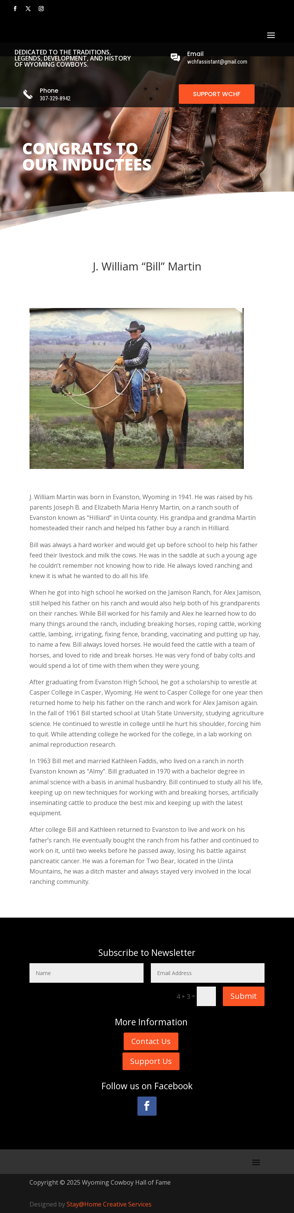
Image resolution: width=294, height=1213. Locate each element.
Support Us (151, 1061)
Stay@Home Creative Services (109, 1204)
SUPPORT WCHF (216, 94)
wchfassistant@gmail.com (217, 61)
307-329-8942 (55, 98)
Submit (243, 996)
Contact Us (151, 1041)
